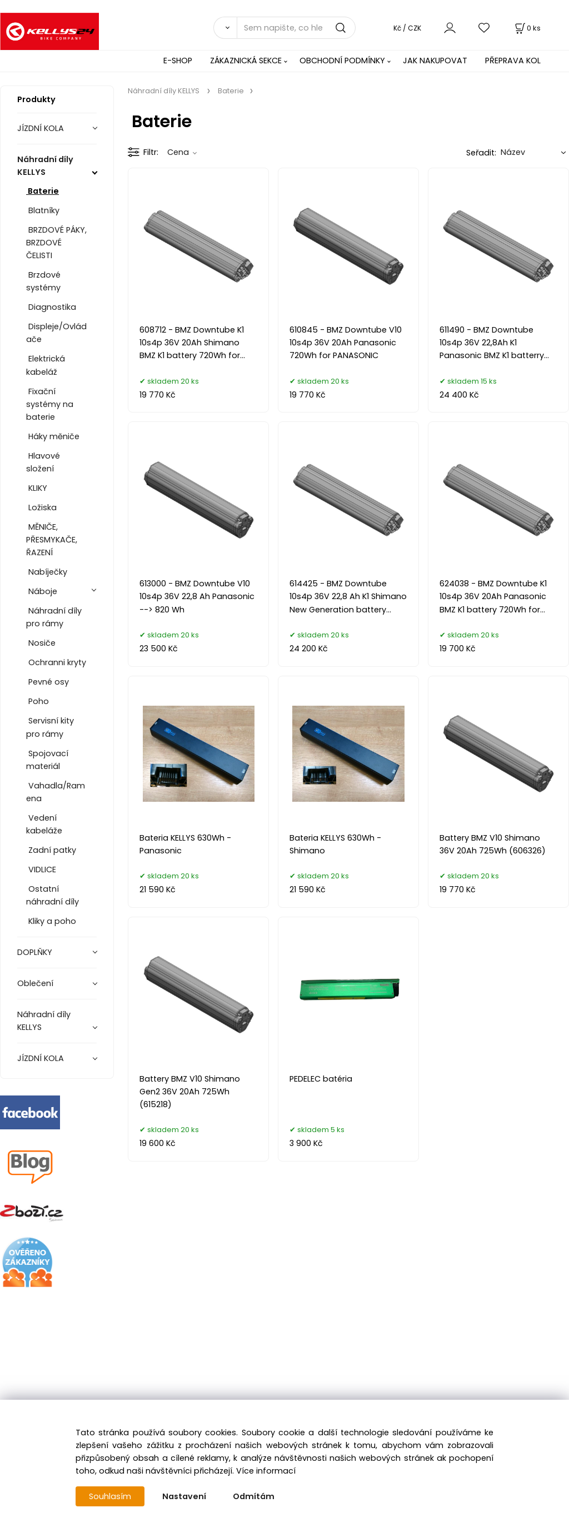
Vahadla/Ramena (55, 792)
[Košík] (527, 28)
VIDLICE (41, 869)
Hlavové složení (43, 462)
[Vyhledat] (225, 28)
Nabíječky (46, 571)
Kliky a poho (51, 921)
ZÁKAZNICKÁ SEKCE (246, 60)
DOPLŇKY (35, 952)
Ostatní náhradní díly (52, 895)
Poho (37, 701)
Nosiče (41, 643)
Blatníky (42, 210)
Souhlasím (110, 1496)
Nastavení (184, 1496)
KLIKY (36, 488)
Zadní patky (51, 850)
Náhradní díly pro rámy (54, 617)
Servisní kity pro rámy (50, 727)
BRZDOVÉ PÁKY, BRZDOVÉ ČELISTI (56, 242)
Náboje (42, 591)
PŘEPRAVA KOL (513, 60)
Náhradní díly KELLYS (45, 166)
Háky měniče (52, 436)
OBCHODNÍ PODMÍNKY (342, 60)
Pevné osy (47, 681)
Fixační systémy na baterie (49, 404)
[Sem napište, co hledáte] (296, 28)
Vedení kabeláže (44, 824)
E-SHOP (177, 60)
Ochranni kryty (56, 662)
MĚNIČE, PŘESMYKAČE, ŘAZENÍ (51, 539)
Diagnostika (51, 307)
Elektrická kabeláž (45, 365)
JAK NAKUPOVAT (435, 60)
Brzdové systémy (43, 281)
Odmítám (253, 1496)
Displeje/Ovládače (56, 333)
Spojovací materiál (47, 760)
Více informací (266, 1470)
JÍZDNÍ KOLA (41, 128)
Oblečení (36, 983)
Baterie (42, 191)
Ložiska (41, 507)
